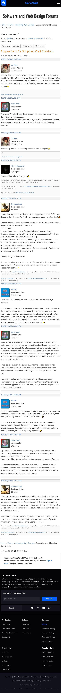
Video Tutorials (7, 657)
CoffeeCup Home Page (21, 677)
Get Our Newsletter (9, 633)
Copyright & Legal (28, 681)
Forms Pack (26, 629)
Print (16, 46)
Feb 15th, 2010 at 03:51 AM (11, 434)
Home (3, 25)
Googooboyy (16, 204)
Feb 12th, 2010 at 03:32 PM (11, 98)
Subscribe (27, 46)
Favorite (39, 46)
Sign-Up (49, 599)
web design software (38, 582)
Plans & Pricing (47, 641)
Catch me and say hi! (7, 278)
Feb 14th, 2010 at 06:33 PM (11, 326)
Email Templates (48, 657)
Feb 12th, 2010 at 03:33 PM (11, 133)
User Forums (6, 665)
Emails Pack (26, 624)
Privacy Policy (38, 689)
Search (6, 46)
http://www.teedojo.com (20, 272)
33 (9, 55)
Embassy (5, 661)
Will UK (14, 289)
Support (5, 652)
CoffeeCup (6, 620)
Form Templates (48, 661)
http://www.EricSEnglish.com (25, 193)
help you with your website (37, 278)
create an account (35, 38)
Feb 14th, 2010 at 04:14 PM (11, 198)
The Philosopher (17, 166)
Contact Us (6, 637)
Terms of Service (50, 689)
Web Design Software (49, 677)
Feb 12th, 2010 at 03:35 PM (11, 160)
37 (21, 55)
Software (26, 620)
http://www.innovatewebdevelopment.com (36, 186)
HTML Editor (44, 579)
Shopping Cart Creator (24, 25)
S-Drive (44, 624)
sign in (9, 38)
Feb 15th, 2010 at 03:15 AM (11, 395)
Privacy (38, 681)
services (53, 582)
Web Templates (47, 652)
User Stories (6, 669)
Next (25, 55)
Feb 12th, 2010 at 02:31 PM (11, 59)
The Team (6, 624)
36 (18, 55)
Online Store (35, 677)
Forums (10, 25)
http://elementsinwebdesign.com (12, 94)
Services (45, 620)
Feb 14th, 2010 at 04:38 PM (11, 284)
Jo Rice (14, 65)
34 (12, 55)
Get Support (16, 681)
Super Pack (26, 633)
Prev (5, 55)
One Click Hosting (48, 629)
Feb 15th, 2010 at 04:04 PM (11, 481)
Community (7, 648)
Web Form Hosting (48, 637)
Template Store (48, 648)
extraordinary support (10, 587)
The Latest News (8, 629)
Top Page (8, 677)
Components (46, 665)
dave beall (15, 104)
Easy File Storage (48, 633)
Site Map (46, 681)
